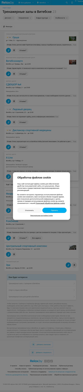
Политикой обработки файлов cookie (50, 203)
